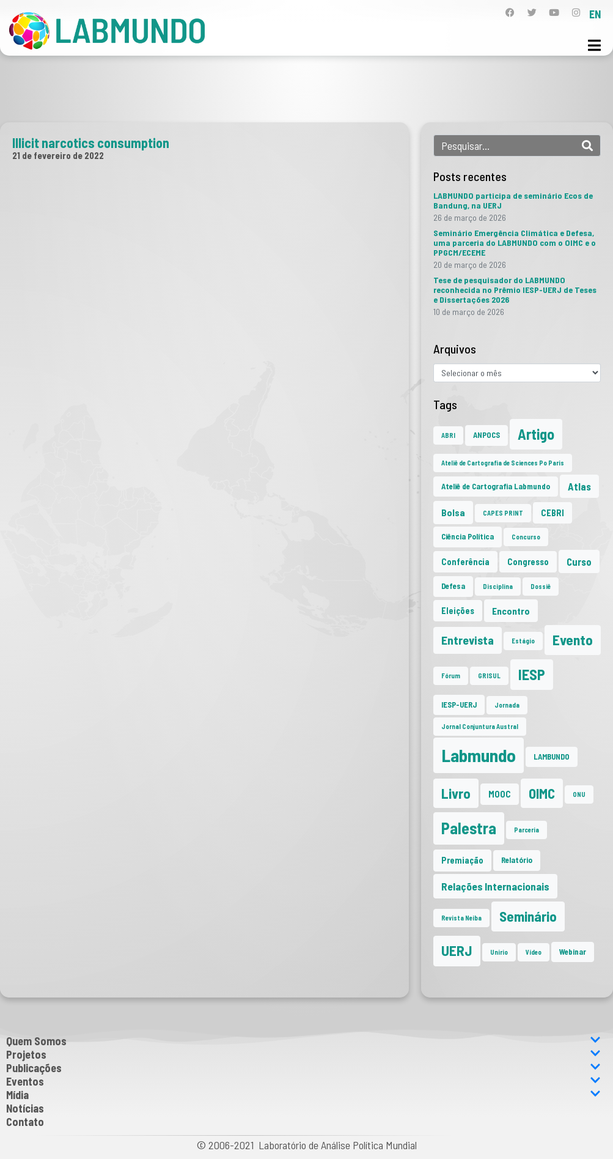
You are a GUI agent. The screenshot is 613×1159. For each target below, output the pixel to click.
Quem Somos (303, 1041)
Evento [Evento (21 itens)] (572, 639)
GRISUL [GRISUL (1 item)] (489, 675)
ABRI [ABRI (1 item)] (448, 435)
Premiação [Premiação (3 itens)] (462, 860)
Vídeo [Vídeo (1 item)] (533, 952)
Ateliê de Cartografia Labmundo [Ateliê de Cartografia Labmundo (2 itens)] (495, 486)
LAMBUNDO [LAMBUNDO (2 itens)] (552, 756)
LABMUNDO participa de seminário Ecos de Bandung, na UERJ (513, 200)
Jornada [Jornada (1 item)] (506, 705)
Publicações (303, 1068)
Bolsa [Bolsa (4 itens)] (453, 512)
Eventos (303, 1081)
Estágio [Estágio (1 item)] (523, 641)
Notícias (25, 1108)
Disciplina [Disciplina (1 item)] (498, 586)
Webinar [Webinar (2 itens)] (572, 952)
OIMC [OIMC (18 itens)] (542, 793)
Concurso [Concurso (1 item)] (526, 537)
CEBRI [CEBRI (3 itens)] (552, 513)
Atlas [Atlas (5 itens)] (579, 486)
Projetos (303, 1054)
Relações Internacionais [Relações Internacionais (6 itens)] (495, 886)
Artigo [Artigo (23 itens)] (536, 434)
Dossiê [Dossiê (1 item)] (540, 586)
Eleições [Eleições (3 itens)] (457, 610)
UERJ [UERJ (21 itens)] (456, 950)
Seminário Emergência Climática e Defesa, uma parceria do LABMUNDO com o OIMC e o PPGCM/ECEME (514, 242)
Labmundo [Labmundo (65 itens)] (478, 755)
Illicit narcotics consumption (90, 142)
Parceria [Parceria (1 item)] (526, 830)
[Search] (587, 145)
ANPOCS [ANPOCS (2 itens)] (486, 435)
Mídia (303, 1095)
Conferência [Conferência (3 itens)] (465, 562)
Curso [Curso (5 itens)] (579, 561)
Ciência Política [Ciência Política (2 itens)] (467, 536)
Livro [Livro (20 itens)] (456, 793)
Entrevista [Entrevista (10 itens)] (467, 639)
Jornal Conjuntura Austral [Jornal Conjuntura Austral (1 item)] (479, 726)
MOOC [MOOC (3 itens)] (499, 794)
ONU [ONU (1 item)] (579, 794)
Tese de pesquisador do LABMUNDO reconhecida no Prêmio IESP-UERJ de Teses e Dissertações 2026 (514, 290)
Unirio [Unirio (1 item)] (499, 952)
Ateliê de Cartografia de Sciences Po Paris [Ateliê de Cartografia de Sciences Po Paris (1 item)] (502, 463)
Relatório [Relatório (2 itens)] (516, 860)
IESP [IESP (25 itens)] (531, 674)
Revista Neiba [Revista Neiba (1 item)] (461, 918)
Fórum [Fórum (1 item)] (450, 675)
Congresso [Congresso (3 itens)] (528, 562)
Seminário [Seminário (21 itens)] (528, 916)
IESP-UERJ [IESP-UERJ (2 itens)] (459, 704)
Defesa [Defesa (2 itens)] (453, 586)
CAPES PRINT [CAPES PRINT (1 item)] (503, 513)
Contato (25, 1121)
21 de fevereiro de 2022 (58, 155)
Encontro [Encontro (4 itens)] (511, 611)
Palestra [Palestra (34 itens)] (468, 827)
